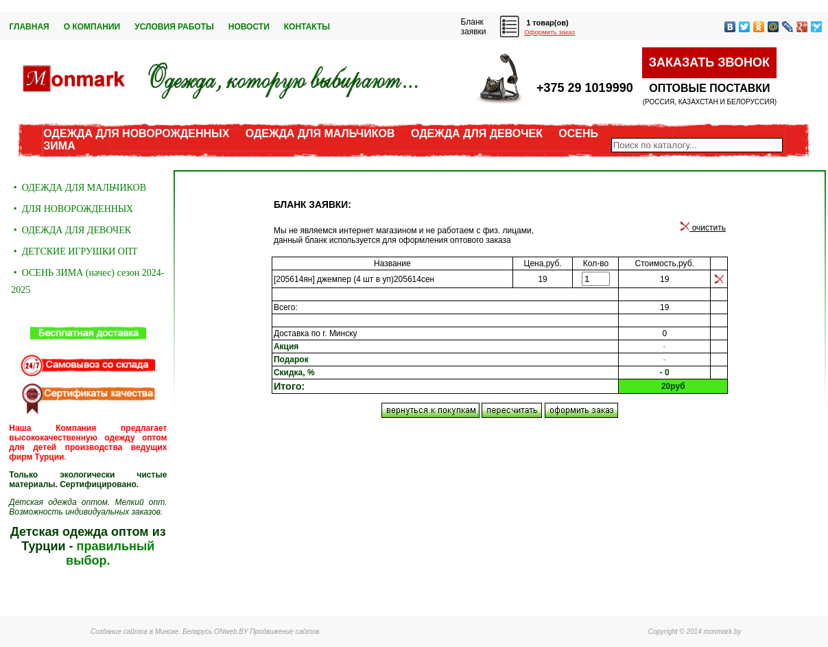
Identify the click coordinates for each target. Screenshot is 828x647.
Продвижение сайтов (285, 631)
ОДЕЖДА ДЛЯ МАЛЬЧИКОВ (320, 133)
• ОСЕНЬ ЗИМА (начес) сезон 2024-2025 (87, 281)
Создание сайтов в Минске (134, 631)
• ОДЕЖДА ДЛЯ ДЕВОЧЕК (71, 230)
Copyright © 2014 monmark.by (695, 631)
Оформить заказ (549, 32)
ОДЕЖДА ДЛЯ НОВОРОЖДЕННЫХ (136, 133)
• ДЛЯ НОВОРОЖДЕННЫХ (72, 209)
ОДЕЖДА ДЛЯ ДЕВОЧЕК (477, 133)
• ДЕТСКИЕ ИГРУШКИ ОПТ (74, 251)
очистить (703, 228)
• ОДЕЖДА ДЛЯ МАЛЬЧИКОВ (78, 188)
